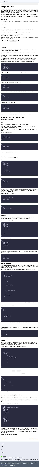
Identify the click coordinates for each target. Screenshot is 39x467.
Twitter (2, 446)
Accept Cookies (4, 465)
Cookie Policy (4, 463)
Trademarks (10, 460)
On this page (3, 3)
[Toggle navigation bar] (1, 1)
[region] (19, 464)
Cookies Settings (12, 465)
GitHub (2, 452)
